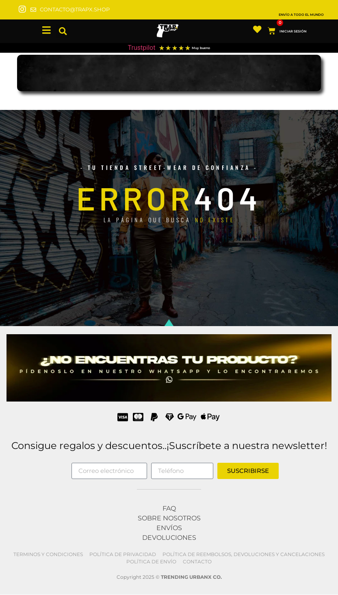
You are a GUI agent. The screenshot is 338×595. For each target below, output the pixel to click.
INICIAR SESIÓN (295, 31)
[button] (63, 31)
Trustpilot (142, 48)
